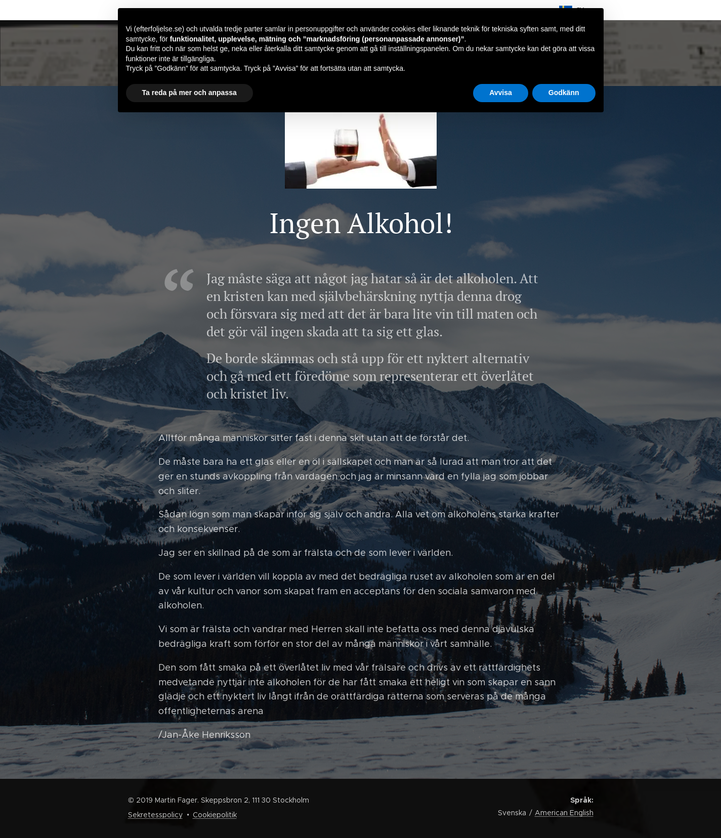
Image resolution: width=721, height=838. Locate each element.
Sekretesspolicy (155, 814)
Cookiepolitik (215, 814)
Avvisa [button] (500, 93)
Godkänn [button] (563, 93)
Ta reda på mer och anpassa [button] (189, 93)
